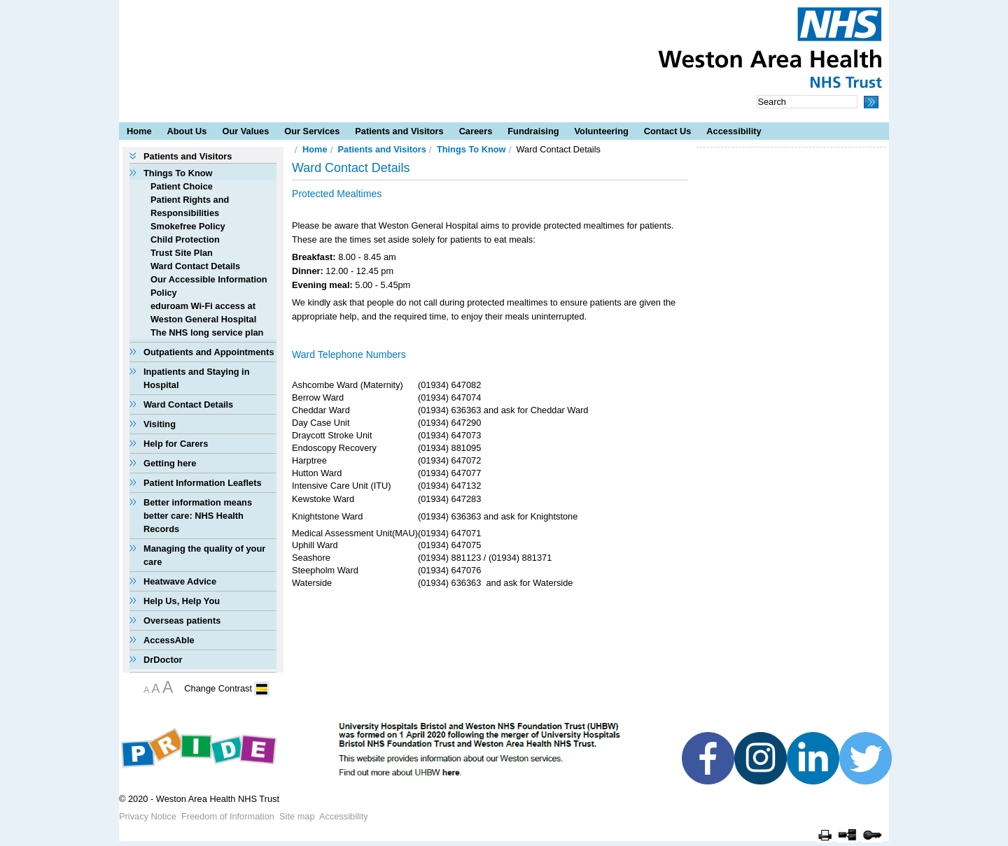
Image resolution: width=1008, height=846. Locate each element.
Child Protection (185, 239)
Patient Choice (181, 186)
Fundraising (533, 131)
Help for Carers (176, 443)
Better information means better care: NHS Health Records (198, 515)
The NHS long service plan (206, 332)
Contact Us (668, 131)
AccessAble (169, 640)
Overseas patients (182, 620)
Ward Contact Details (195, 266)
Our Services (312, 131)
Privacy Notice (147, 816)
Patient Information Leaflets (203, 483)
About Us (187, 131)
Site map (297, 816)
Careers (476, 131)
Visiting (160, 424)
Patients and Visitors (399, 131)
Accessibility (733, 131)
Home (139, 131)
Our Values (245, 131)
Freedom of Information (227, 816)
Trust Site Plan (181, 253)
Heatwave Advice (180, 581)
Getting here (170, 463)
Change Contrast (218, 688)
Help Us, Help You (182, 601)
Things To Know (178, 173)
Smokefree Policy (187, 226)
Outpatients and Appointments (209, 352)
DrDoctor (163, 659)
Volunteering (602, 131)
